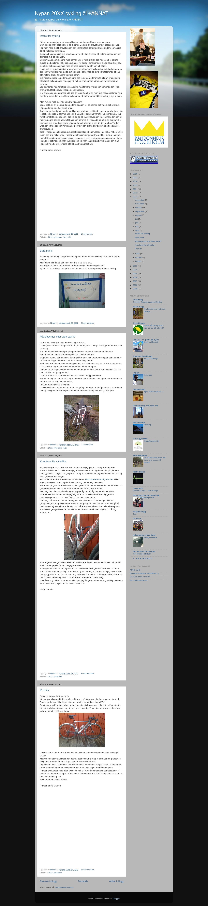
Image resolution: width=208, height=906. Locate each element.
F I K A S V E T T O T (142, 558)
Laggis (136, 373)
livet (64, 237)
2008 (135, 277)
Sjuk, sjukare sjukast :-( (153, 391)
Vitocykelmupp (140, 455)
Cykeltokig (138, 300)
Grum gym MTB (140, 439)
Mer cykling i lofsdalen (142, 554)
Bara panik (46, 250)
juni (137, 223)
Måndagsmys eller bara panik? (57, 336)
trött (69, 237)
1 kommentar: (87, 234)
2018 (135, 174)
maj (137, 226)
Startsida (82, 881)
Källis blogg (138, 307)
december (140, 200)
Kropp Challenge (151, 358)
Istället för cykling (50, 36)
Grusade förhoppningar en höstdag (147, 302)
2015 (135, 185)
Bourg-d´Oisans (150, 537)
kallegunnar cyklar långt (144, 535)
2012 (50, 237)
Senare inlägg (48, 881)
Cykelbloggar (139, 323)
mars (137, 253)
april (137, 230)
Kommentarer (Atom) (64, 887)
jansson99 (138, 488)
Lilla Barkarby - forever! (140, 577)
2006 (135, 285)
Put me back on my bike (144, 551)
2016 (135, 181)
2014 (135, 189)
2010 (135, 270)
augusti (138, 215)
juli (136, 219)
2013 (135, 193)
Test (134, 514)
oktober (138, 207)
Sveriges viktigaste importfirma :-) (144, 573)
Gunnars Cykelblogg (142, 356)
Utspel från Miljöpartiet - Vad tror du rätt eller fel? (154, 326)
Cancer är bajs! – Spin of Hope (145, 491)
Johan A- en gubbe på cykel (146, 340)
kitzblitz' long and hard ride (145, 406)
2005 (135, 289)
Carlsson (137, 519)
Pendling (147, 425)
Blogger (116, 899)
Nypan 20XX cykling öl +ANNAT (71, 13)
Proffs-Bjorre (139, 472)
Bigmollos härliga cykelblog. (146, 495)
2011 (135, 266)
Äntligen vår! (149, 497)
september (140, 211)
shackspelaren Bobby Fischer (99, 479)
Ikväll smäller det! (151, 342)
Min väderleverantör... (139, 580)
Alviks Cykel (135, 570)
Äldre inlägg (116, 881)
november (140, 204)
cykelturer (58, 237)
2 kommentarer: (88, 323)
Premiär (44, 690)
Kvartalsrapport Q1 (152, 441)
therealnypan (139, 389)
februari (139, 257)
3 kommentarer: (88, 673)
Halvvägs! (148, 375)
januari (138, 261)
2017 (135, 178)
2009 (135, 274)
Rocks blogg (139, 422)
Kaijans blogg (139, 512)
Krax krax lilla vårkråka (53, 461)
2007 (135, 281)
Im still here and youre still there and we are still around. (154, 460)
